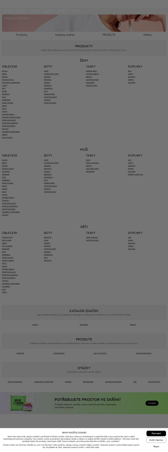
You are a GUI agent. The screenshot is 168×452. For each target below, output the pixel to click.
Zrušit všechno (156, 411)
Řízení (156, 417)
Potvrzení (156, 404)
